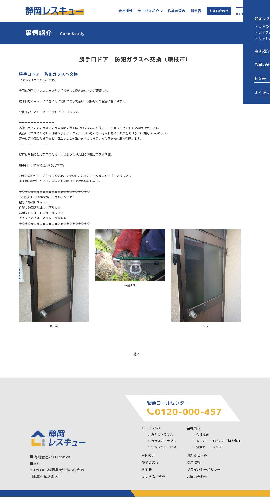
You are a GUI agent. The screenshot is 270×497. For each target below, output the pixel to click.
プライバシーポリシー (204, 470)
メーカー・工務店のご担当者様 (218, 441)
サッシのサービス (163, 447)
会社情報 (122, 11)
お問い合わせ (215, 11)
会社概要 (202, 435)
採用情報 (193, 462)
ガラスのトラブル (163, 441)
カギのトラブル (162, 435)
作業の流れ (173, 11)
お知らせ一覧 (197, 455)
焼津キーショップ (208, 447)
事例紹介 (148, 455)
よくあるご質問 (153, 477)
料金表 (192, 11)
